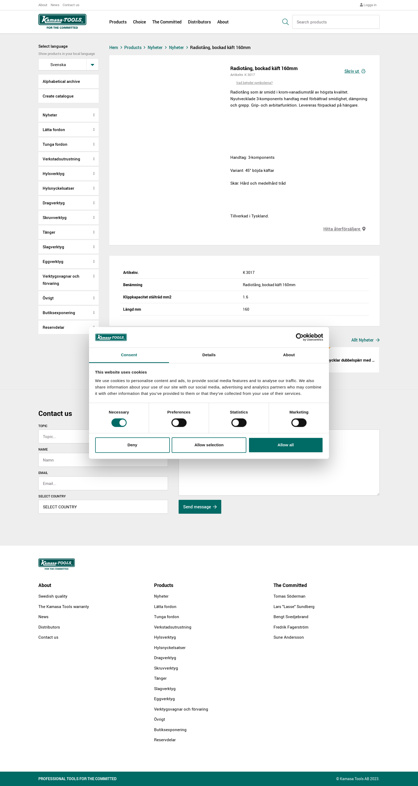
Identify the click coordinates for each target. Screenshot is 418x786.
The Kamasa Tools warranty (63, 606)
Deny (132, 445)
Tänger (49, 232)
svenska (54, 64)
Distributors (199, 22)
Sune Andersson (289, 637)
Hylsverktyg (54, 173)
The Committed (167, 22)
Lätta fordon (54, 129)
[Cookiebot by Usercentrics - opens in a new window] (299, 337)
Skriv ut (354, 71)
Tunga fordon (55, 144)
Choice (139, 22)
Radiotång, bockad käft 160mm (220, 47)
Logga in (368, 4)
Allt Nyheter (365, 340)
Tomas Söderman (290, 596)
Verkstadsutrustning (61, 158)
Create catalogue (58, 96)
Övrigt (48, 298)
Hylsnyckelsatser (58, 188)
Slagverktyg (53, 246)
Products (118, 22)
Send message (200, 507)
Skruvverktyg (55, 217)
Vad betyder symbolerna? (254, 82)
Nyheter (50, 115)
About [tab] (289, 355)
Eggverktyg (53, 261)
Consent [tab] (129, 355)
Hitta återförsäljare (344, 229)
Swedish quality (52, 596)
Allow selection (208, 445)
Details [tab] (209, 355)
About (42, 4)
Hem (116, 47)
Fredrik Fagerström (291, 627)
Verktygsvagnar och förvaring (61, 279)
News (55, 4)
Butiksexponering (59, 312)
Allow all (286, 445)
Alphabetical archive (61, 81)
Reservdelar (53, 327)
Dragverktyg (54, 202)
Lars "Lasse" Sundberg (294, 606)
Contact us (71, 4)
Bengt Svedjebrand (291, 616)
